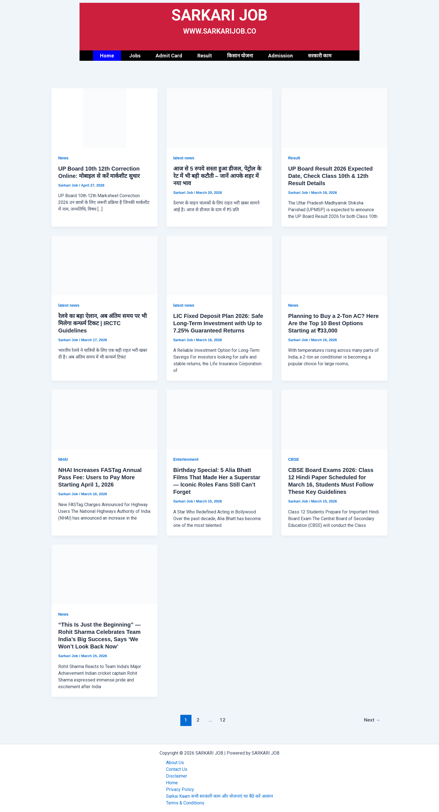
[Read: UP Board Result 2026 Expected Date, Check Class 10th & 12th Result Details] (334, 117)
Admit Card (169, 56)
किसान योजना (240, 56)
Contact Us (176, 769)
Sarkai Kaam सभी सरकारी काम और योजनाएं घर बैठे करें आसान (219, 796)
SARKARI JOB (219, 15)
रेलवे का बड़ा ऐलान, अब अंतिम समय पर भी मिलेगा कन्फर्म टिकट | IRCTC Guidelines (102, 323)
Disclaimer (176, 776)
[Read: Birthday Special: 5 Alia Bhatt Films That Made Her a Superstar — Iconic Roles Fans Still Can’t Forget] (220, 419)
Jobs (135, 56)
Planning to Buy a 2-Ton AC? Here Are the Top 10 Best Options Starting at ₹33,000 (333, 323)
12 (222, 720)
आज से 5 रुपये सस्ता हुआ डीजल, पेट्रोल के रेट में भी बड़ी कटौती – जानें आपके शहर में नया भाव (217, 176)
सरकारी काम (319, 56)
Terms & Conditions (185, 803)
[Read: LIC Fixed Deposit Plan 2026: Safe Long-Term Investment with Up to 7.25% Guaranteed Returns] (220, 265)
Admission (280, 56)
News (63, 158)
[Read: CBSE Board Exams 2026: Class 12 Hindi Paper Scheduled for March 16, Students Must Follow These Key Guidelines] (334, 419)
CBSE (293, 459)
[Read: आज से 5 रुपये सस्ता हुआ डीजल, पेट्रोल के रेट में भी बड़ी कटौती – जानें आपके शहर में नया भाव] (220, 117)
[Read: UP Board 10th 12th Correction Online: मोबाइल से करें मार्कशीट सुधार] (105, 117)
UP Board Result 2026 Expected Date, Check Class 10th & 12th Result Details (330, 176)
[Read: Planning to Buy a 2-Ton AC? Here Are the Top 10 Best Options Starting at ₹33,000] (334, 265)
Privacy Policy (180, 789)
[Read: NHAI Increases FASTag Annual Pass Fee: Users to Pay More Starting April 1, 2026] (105, 419)
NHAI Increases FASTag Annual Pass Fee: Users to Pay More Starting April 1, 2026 (100, 477)
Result (204, 56)
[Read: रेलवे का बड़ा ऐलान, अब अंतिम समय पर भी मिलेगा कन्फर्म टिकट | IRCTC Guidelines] (105, 265)
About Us (175, 762)
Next (372, 720)
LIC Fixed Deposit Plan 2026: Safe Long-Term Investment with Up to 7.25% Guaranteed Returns (218, 323)
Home (107, 56)
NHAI (63, 459)
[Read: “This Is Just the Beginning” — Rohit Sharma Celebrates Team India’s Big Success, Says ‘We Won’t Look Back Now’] (105, 573)
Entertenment (186, 459)
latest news (183, 158)
